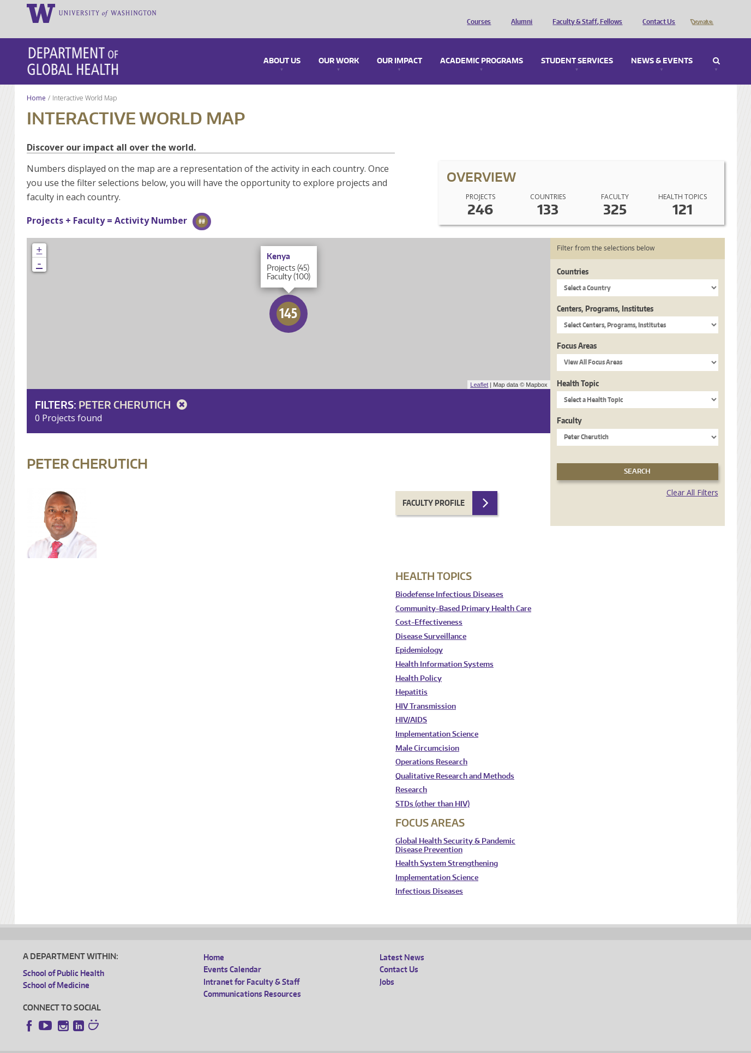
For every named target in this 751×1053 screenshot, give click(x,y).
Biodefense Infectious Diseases (449, 579)
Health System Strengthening (446, 848)
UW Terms (211, 1044)
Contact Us (656, 12)
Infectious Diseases (429, 876)
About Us (282, 46)
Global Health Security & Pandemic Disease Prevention (455, 830)
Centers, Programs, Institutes (605, 293)
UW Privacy (167, 1044)
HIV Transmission (425, 691)
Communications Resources (252, 978)
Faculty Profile (433, 487)
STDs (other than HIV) (432, 789)
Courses (476, 12)
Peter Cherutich (135, 389)
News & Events (662, 46)
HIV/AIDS (411, 705)
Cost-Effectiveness (428, 607)
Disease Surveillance (430, 621)
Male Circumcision (427, 733)
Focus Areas (577, 330)
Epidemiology (419, 635)
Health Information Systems (444, 649)
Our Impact (399, 46)
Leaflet (479, 369)
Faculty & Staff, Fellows (585, 12)
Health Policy (418, 663)
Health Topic (578, 368)
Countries (572, 256)
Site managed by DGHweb (276, 1044)
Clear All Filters (692, 477)
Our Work (339, 46)
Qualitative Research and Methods (454, 761)
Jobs (387, 966)
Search (716, 45)
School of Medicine (56, 969)
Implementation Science (436, 719)
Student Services (577, 46)
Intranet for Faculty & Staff (251, 966)
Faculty (569, 405)
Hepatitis (411, 677)
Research (411, 774)
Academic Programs (481, 46)
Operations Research (431, 747)
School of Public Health (63, 957)
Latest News (402, 942)
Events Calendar (232, 954)
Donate (701, 12)
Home (36, 82)
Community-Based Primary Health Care (463, 593)
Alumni (519, 12)
